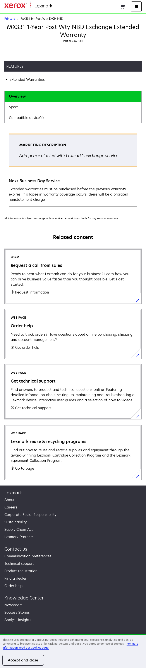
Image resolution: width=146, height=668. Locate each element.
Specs (14, 107)
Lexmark (13, 493)
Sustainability (15, 522)
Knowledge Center (23, 598)
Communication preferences (27, 556)
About (9, 499)
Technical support (19, 563)
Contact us (15, 549)
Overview (17, 96)
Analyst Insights (17, 619)
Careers (10, 507)
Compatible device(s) (26, 117)
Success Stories (17, 612)
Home (56, 6)
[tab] (73, 96)
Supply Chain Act (18, 529)
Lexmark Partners (19, 536)
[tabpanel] (73, 170)
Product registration (21, 570)
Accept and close (23, 660)
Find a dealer (15, 578)
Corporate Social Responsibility (30, 514)
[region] (73, 651)
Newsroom (13, 605)
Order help (13, 585)
